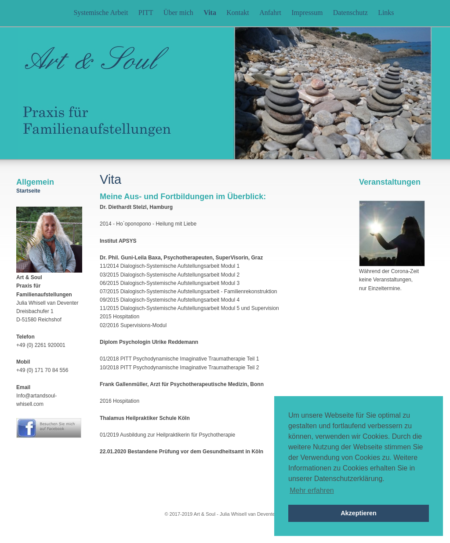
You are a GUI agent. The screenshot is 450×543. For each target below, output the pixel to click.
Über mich (178, 12)
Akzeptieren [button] (359, 513)
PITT (145, 12)
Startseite (28, 191)
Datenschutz (350, 12)
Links (386, 12)
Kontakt (237, 12)
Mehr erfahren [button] (312, 490)
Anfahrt (270, 12)
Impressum (307, 12)
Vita (209, 12)
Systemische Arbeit (100, 12)
